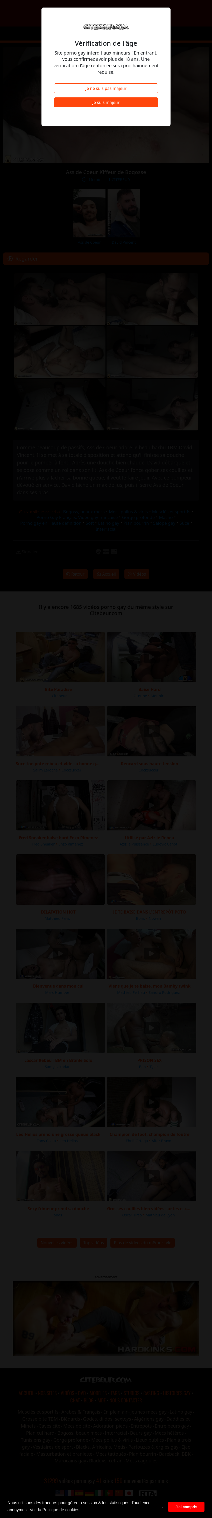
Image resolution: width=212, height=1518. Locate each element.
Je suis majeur (106, 102)
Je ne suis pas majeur (106, 88)
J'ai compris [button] (186, 1507)
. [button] (162, 1507)
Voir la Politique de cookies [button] (54, 1510)
